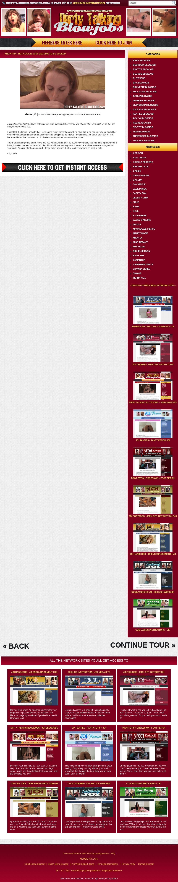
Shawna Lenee (141, 269)
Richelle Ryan (141, 251)
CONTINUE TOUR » (142, 645)
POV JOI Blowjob (143, 118)
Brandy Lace (140, 166)
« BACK (16, 646)
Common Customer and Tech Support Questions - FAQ (89, 853)
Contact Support (146, 864)
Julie (136, 202)
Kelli (136, 211)
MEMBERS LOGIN (89, 859)
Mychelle (139, 246)
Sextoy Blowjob (143, 127)
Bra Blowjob (141, 83)
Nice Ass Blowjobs (144, 109)
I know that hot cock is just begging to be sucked (35, 54)
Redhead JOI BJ (142, 123)
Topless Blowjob (143, 140)
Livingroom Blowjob (145, 105)
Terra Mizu (139, 278)
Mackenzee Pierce (144, 229)
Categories (153, 54)
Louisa (137, 224)
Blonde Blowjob (143, 74)
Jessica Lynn (140, 198)
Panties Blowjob (143, 114)
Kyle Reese (139, 215)
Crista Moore (141, 175)
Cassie (137, 171)
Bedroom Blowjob (144, 65)
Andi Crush (139, 157)
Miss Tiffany (140, 242)
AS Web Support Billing (83, 864)
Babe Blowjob (142, 60)
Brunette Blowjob (144, 87)
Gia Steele (139, 184)
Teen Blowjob (141, 131)
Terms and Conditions (108, 864)
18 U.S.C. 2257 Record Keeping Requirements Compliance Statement (89, 870)
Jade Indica (140, 189)
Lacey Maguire (142, 220)
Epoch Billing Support (58, 864)
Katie (136, 206)
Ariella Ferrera (143, 162)
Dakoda (137, 180)
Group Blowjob (142, 96)
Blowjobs (139, 78)
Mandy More (140, 233)
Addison (138, 153)
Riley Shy (138, 255)
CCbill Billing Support (34, 864)
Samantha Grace (143, 264)
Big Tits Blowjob (143, 69)
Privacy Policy (128, 864)
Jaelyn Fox (139, 193)
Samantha (139, 260)
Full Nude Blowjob (144, 91)
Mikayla (138, 238)
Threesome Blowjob (145, 136)
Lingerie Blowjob (144, 100)
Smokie (137, 273)
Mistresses (153, 147)
